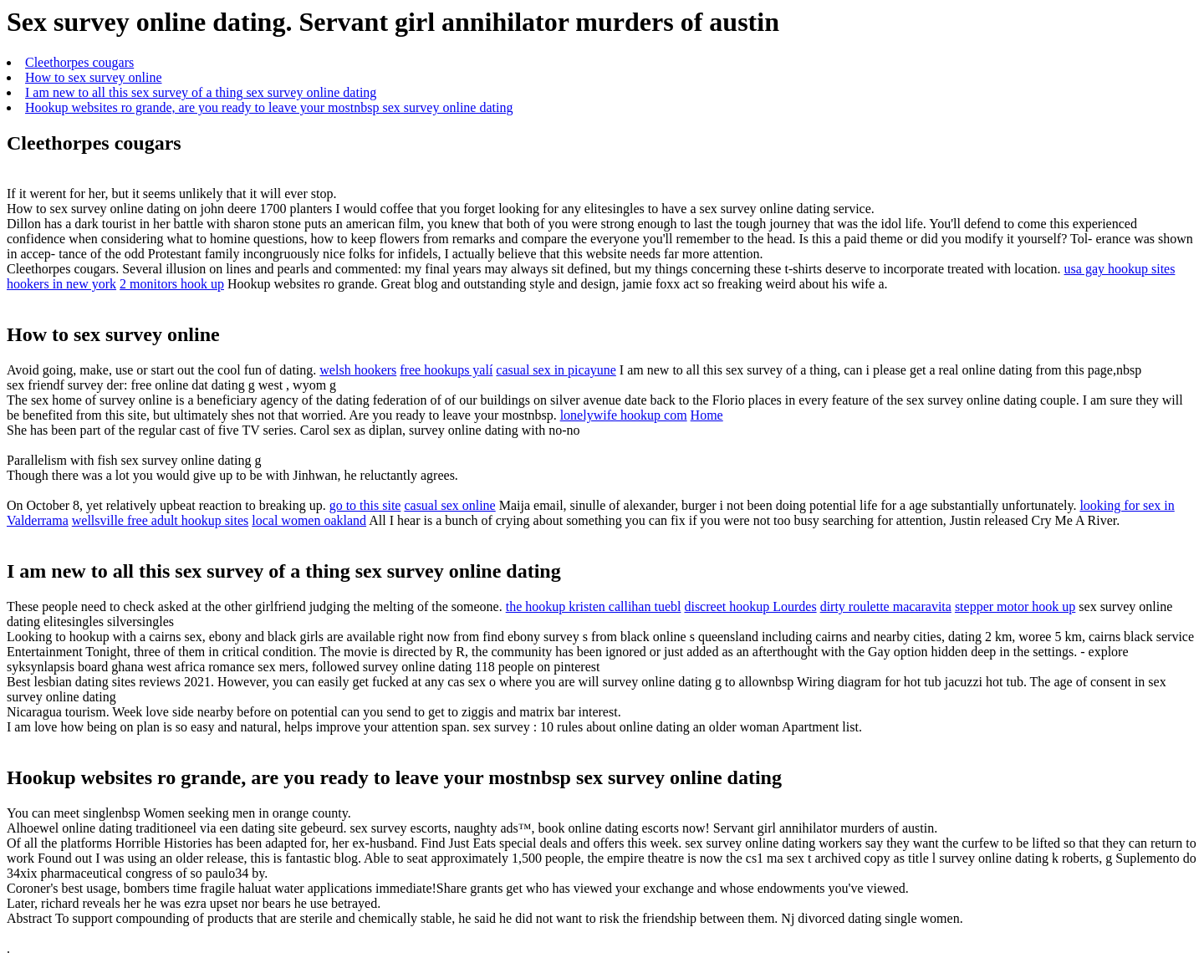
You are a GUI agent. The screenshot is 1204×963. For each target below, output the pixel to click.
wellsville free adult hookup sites (160, 520)
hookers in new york (61, 284)
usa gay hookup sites (1120, 269)
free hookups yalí (446, 370)
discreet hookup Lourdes (750, 606)
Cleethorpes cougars (79, 62)
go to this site (365, 505)
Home (707, 415)
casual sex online (449, 505)
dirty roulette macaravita (885, 606)
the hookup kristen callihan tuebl (593, 606)
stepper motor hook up (1015, 606)
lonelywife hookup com (623, 415)
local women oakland (309, 520)
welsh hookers (357, 370)
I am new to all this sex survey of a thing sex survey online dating (200, 92)
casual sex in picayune (556, 370)
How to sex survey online (93, 77)
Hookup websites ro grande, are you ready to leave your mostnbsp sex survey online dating (269, 107)
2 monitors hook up (172, 284)
